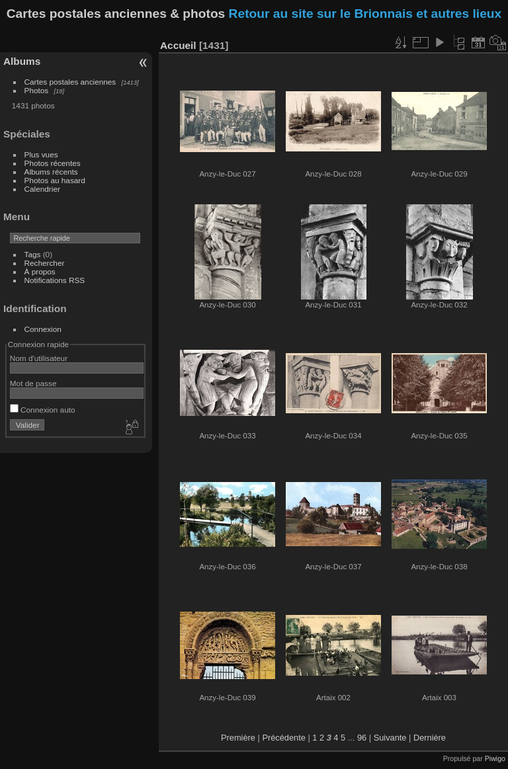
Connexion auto (42, 409)
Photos (36, 90)
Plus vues (41, 154)
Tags (32, 254)
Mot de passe (33, 383)
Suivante (390, 738)
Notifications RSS (54, 280)
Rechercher (44, 263)
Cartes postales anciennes (70, 81)
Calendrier (42, 188)
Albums (21, 61)
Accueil (178, 45)
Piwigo (495, 758)
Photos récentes (52, 163)
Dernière (429, 738)
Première (238, 738)
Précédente (283, 738)
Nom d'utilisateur (38, 358)
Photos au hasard (54, 180)
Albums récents (51, 171)
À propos (40, 271)
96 (361, 738)
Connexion (43, 329)
